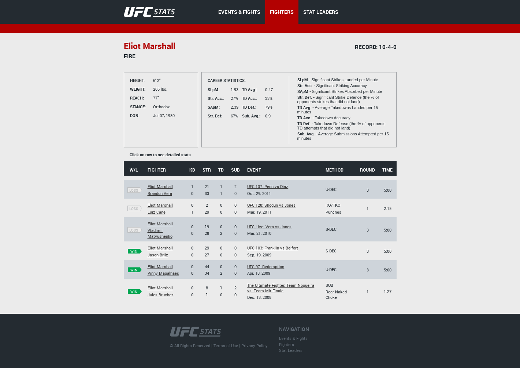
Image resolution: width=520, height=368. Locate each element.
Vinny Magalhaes (163, 273)
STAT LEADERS (320, 11)
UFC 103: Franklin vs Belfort (272, 248)
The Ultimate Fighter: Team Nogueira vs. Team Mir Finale (280, 287)
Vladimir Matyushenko (160, 233)
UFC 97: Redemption (265, 266)
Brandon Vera (160, 193)
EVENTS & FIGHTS (239, 11)
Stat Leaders (290, 350)
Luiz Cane (157, 212)
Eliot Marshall (160, 186)
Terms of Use (225, 345)
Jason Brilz (158, 255)
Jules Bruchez (161, 294)
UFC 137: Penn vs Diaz (267, 186)
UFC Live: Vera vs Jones (269, 226)
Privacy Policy (254, 345)
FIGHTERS (282, 11)
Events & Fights (293, 338)
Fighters (286, 344)
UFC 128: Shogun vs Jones (271, 205)
